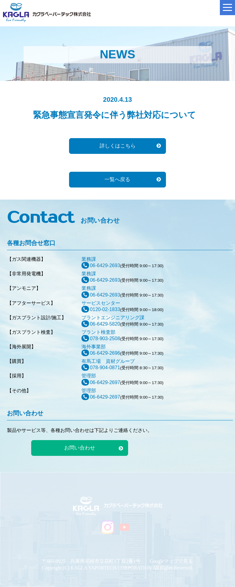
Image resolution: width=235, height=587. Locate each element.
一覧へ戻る (117, 179)
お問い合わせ (79, 448)
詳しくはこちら (118, 146)
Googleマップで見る (171, 561)
